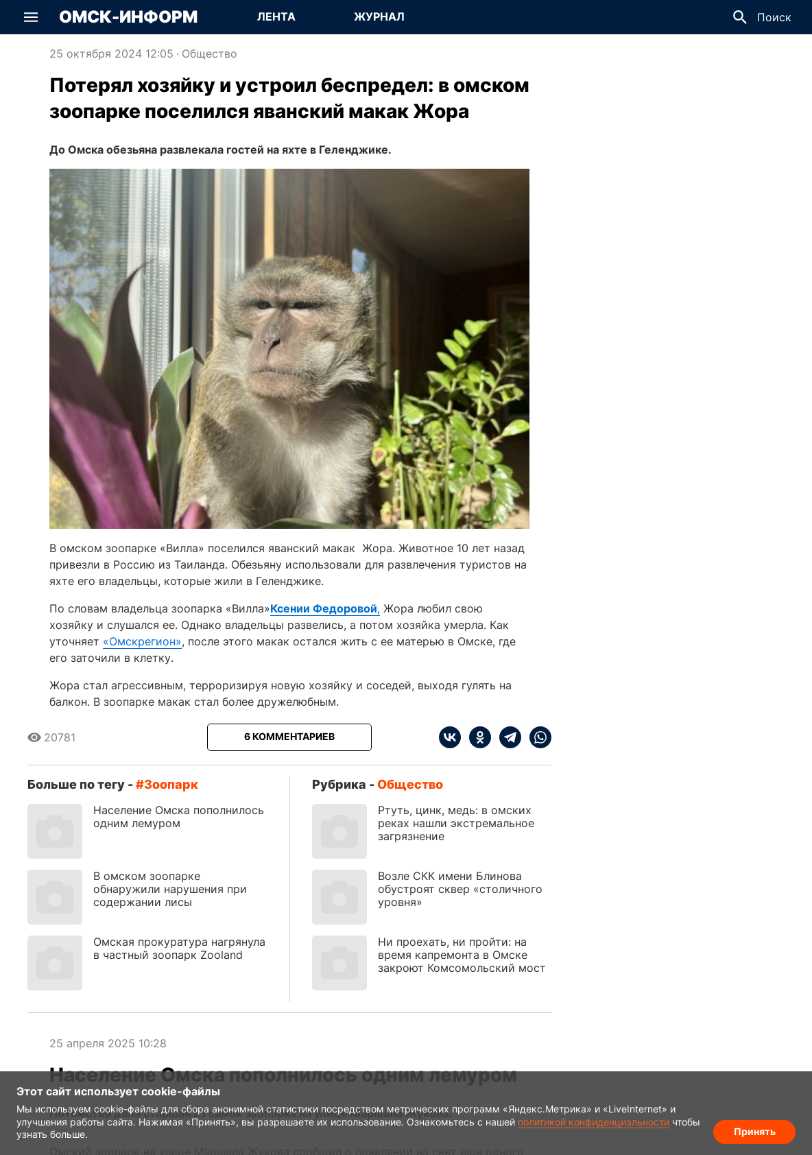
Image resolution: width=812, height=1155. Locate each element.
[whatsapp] (536, 737)
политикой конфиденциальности (593, 1122)
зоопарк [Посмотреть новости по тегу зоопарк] (171, 784)
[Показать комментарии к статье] (289, 737)
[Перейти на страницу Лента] (276, 17)
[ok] (476, 737)
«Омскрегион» (142, 641)
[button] (31, 17)
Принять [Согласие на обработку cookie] (755, 1131)
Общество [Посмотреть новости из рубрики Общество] (209, 53)
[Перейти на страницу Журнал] (379, 17)
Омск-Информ (128, 17)
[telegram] (506, 737)
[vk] (450, 737)
